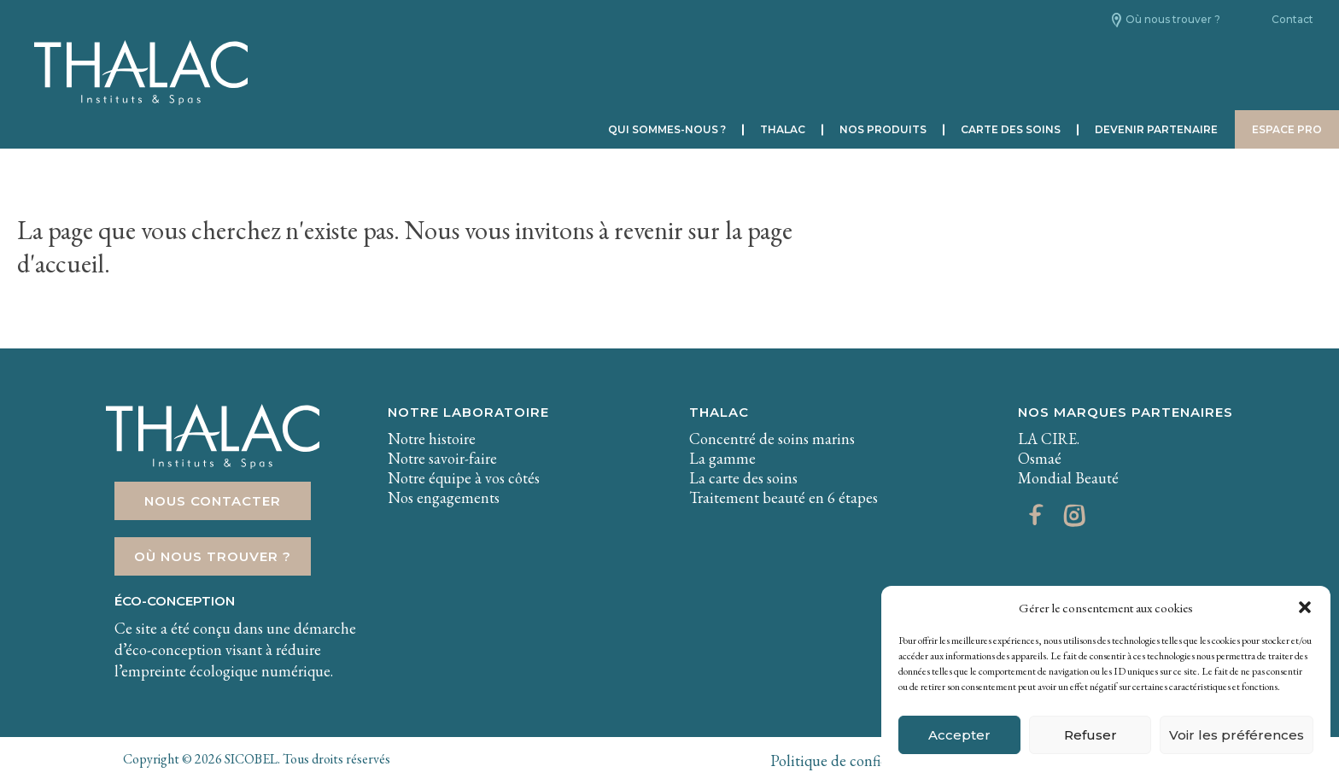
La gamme (722, 458)
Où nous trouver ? (1173, 19)
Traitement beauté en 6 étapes (783, 497)
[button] (1304, 607)
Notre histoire (432, 438)
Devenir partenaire (1156, 129)
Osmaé (1039, 458)
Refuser (1090, 735)
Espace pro (1287, 129)
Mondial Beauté (1068, 478)
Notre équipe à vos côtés (464, 478)
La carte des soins (743, 478)
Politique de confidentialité (855, 760)
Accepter (959, 735)
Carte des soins (1011, 129)
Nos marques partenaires (1125, 412)
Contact (1292, 19)
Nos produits (883, 129)
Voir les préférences (1236, 735)
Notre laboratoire (468, 412)
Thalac (782, 129)
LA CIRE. (1048, 438)
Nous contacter (212, 501)
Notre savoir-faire (442, 458)
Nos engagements (444, 497)
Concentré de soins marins (772, 438)
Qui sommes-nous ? (667, 129)
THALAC (719, 412)
